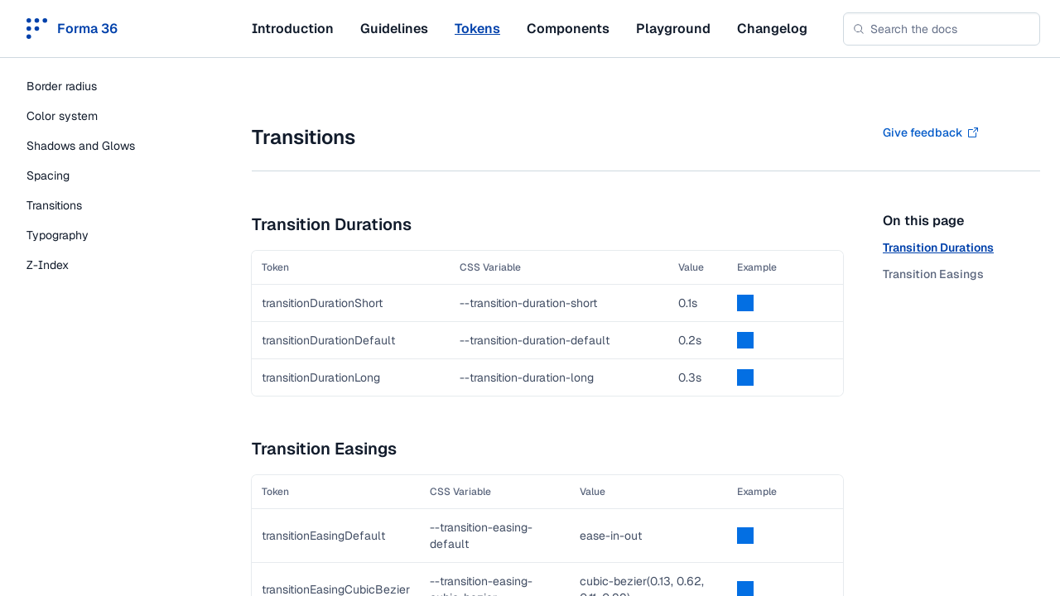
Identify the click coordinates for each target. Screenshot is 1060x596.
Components (568, 28)
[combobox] (941, 29)
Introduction (293, 28)
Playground (673, 28)
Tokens (477, 28)
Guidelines (394, 28)
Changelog (772, 28)
